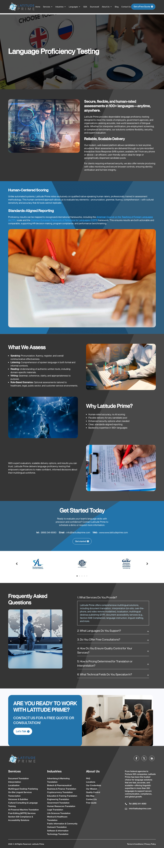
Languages (73, 7)
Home (37, 7)
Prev (17, 563)
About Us (105, 7)
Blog (117, 7)
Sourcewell (94, 7)
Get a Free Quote (142, 6)
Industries (59, 7)
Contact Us (126, 7)
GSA (85, 7)
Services (46, 7)
